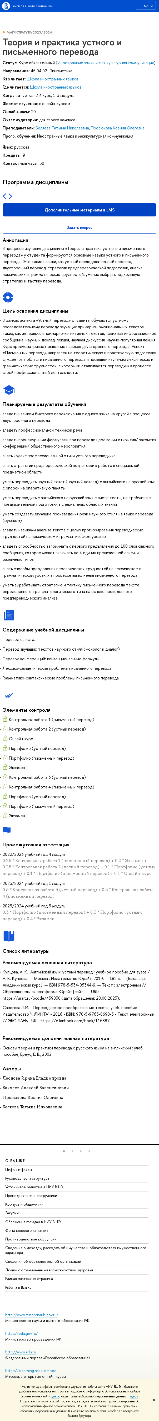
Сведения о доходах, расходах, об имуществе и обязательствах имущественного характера (75, 1250)
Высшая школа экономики (32, 5)
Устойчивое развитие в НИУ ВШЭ (34, 1186)
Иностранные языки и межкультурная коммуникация (106, 63)
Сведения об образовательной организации (43, 1261)
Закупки (12, 1212)
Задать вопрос (79, 227)
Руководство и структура (27, 1178)
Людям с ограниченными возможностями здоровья (49, 1269)
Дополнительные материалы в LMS (79, 210)
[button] (64, 1151)
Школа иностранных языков (52, 79)
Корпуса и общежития (24, 1204)
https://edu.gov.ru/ (21, 1333)
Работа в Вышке (18, 1287)
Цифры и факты (18, 1169)
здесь (55, 1396)
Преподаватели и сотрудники (31, 1195)
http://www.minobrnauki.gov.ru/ (31, 1314)
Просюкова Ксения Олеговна (118, 128)
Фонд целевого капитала (26, 1230)
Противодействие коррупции (31, 1239)
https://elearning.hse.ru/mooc (30, 1370)
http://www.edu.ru (20, 1351)
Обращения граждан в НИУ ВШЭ (33, 1221)
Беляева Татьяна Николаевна (62, 128)
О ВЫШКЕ (15, 1160)
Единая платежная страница (29, 1278)
